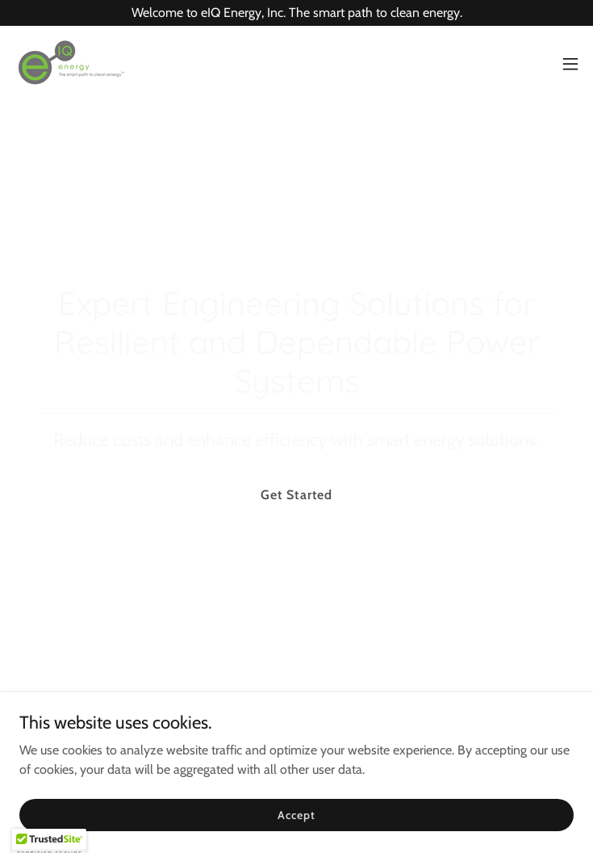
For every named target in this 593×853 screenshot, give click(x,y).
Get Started (296, 494)
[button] (570, 64)
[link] (69, 63)
